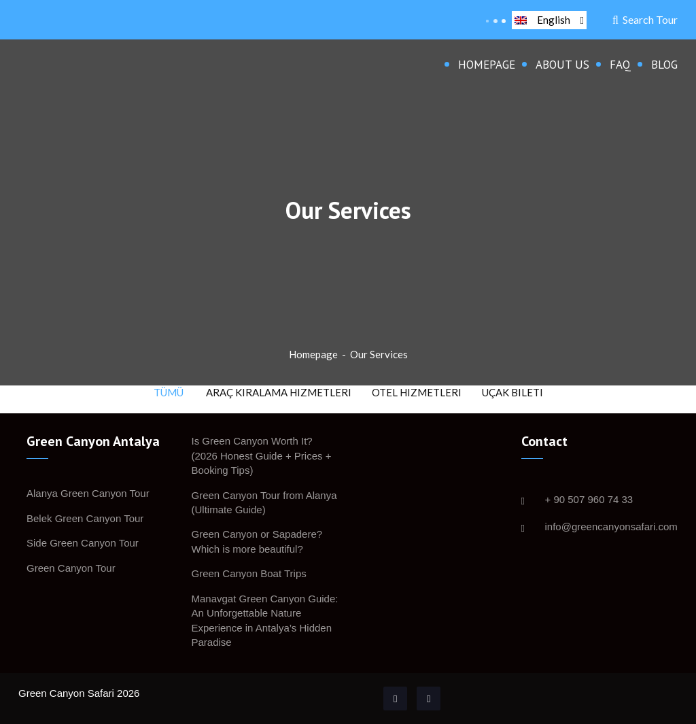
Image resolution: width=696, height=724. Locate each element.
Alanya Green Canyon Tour (88, 493)
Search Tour (645, 19)
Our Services (379, 354)
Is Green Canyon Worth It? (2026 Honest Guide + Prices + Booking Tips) (262, 455)
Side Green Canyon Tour (83, 543)
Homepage (486, 64)
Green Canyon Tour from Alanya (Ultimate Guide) (264, 502)
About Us (562, 64)
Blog (664, 64)
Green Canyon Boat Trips (249, 573)
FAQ (620, 64)
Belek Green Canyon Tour (85, 518)
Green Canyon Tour (71, 568)
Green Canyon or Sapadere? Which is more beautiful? (257, 541)
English (549, 20)
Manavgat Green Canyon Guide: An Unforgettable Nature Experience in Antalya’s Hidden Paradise (265, 620)
